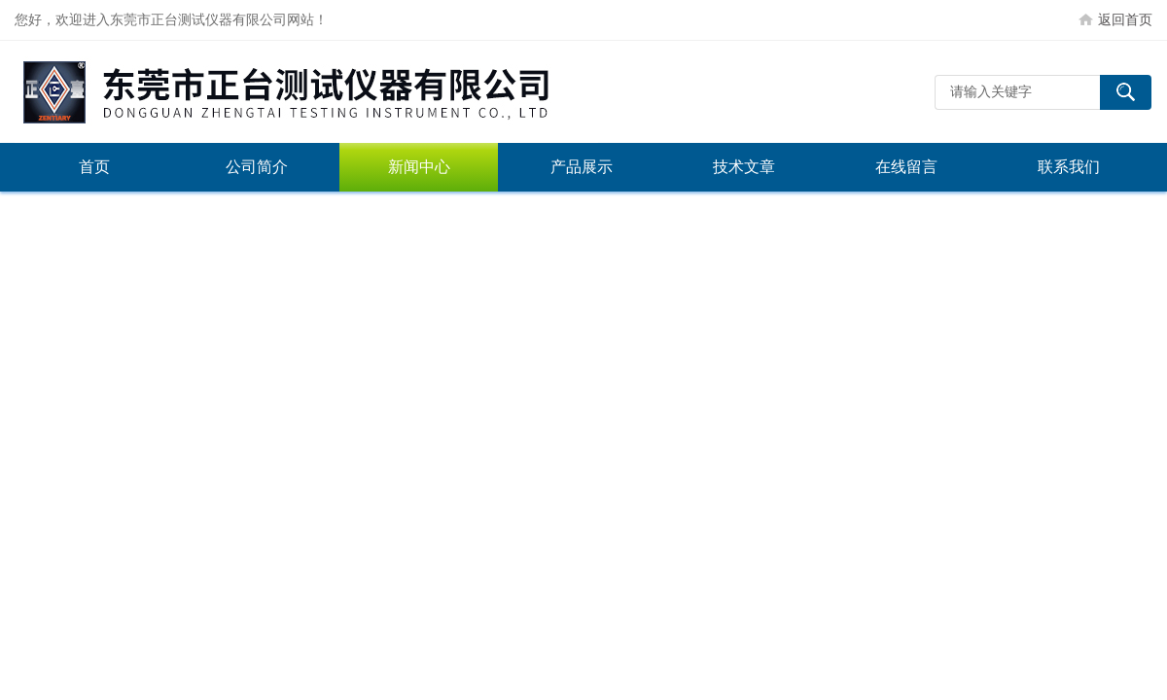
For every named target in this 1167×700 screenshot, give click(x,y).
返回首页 (1125, 19)
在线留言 (906, 166)
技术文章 (744, 166)
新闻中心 (419, 166)
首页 (94, 166)
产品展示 (581, 166)
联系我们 (1069, 166)
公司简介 (257, 166)
